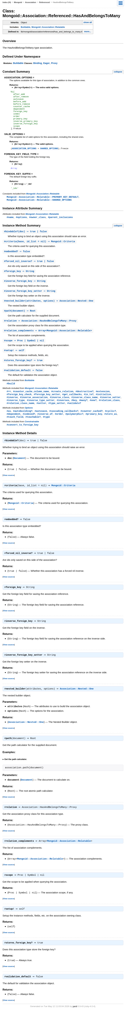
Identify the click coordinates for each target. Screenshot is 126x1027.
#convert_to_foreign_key (23, 438)
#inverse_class (59, 410)
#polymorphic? (74, 427)
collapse (118, 71)
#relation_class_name (20, 416)
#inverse (12, 410)
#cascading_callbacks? (63, 424)
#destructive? (84, 403)
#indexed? (29, 427)
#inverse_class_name (84, 410)
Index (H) (7, 2)
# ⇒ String (19, 281)
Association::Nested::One (77, 704)
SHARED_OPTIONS (49, 156)
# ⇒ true (23, 372)
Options (29, 421)
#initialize (103, 407)
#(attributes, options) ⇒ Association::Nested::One (49, 311)
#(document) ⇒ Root (20, 322)
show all (87, 22)
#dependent (14, 427)
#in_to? (89, 407)
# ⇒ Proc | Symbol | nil (24, 352)
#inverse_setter (110, 410)
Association (30, 2)
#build (11, 395)
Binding (37, 63)
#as (9, 424)
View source (8, 489)
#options (21, 226)
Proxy (54, 63)
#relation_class (109, 413)
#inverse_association (34, 410)
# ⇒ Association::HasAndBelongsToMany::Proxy (40, 332)
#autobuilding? (22, 424)
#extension (103, 403)
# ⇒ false (17, 261)
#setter (41, 416)
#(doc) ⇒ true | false (26, 241)
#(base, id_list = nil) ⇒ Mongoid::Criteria (40, 251)
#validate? (74, 416)
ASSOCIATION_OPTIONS (24, 156)
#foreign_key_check (19, 407)
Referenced (44, 2)
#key (74, 413)
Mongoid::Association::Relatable (48, 27)
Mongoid (18, 2)
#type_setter (56, 416)
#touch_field (15, 430)
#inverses (63, 413)
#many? (83, 413)
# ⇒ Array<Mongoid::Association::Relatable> (48, 342)
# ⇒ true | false (29, 271)
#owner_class (37, 226)
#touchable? (33, 430)
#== (9, 403)
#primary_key (94, 427)
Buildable (26, 27)
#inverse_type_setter (40, 413)
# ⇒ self (14, 362)
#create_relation (62, 403)
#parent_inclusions (60, 226)
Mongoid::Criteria (64, 499)
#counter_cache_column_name (31, 403)
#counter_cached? (92, 424)
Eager (46, 63)
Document (19, 472)
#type (46, 430)
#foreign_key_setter (47, 407)
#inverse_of (45, 427)
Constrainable (32, 435)
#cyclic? (110, 424)
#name (10, 226)
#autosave (41, 424)
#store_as (110, 427)
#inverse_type (16, 413)
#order (59, 427)
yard (75, 1022)
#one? (93, 413)
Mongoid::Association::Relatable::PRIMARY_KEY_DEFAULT (43, 206)
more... (87, 31)
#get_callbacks (72, 407)
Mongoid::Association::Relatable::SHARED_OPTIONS (39, 209)
